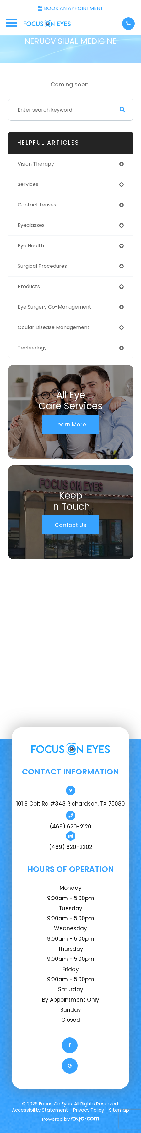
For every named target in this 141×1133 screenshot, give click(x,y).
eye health (31, 245)
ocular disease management (53, 327)
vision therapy (36, 164)
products (29, 286)
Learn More (70, 424)
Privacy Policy (88, 1110)
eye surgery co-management (54, 307)
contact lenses (37, 204)
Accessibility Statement (40, 1110)
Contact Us (70, 525)
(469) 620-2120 (70, 826)
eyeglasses (31, 225)
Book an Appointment (70, 8)
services (28, 184)
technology (32, 347)
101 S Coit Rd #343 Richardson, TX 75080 (70, 803)
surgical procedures (42, 266)
